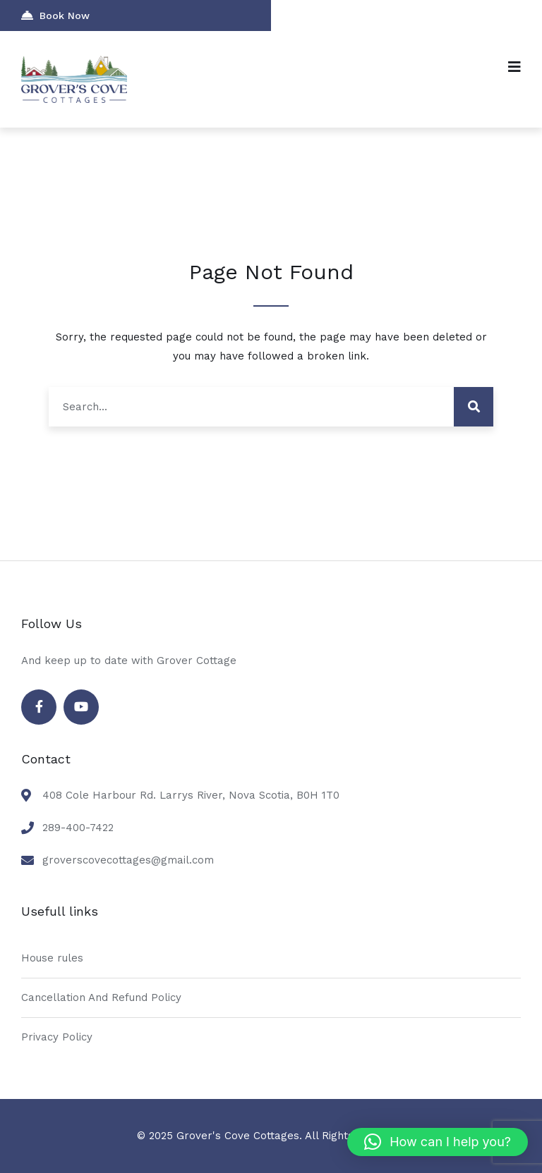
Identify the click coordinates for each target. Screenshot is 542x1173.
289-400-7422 (78, 827)
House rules (52, 958)
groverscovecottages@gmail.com (128, 860)
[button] (437, 1142)
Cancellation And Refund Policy (101, 997)
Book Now (55, 15)
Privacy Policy (56, 1037)
